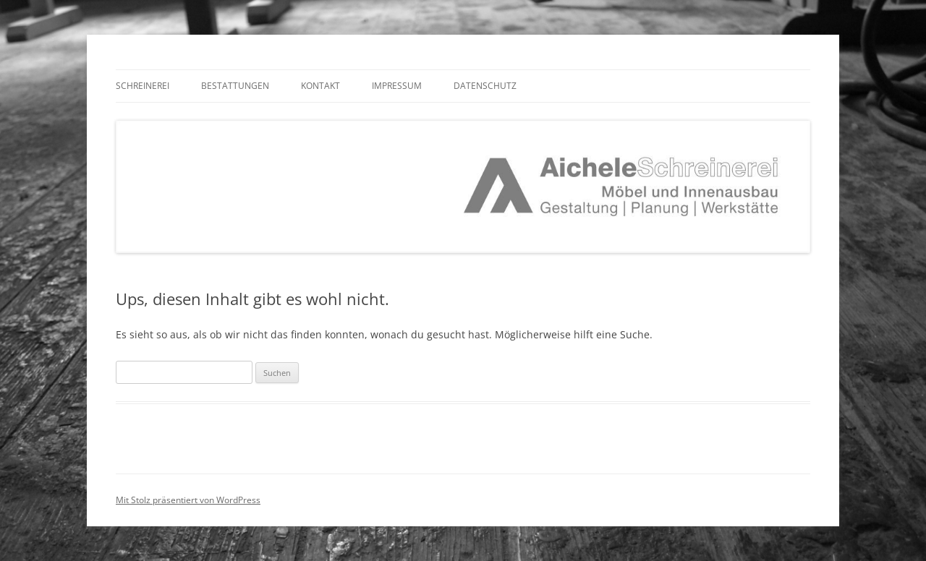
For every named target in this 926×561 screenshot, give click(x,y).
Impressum (397, 86)
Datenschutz (485, 86)
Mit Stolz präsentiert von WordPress (188, 500)
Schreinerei (142, 86)
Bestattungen (235, 86)
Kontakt (320, 86)
